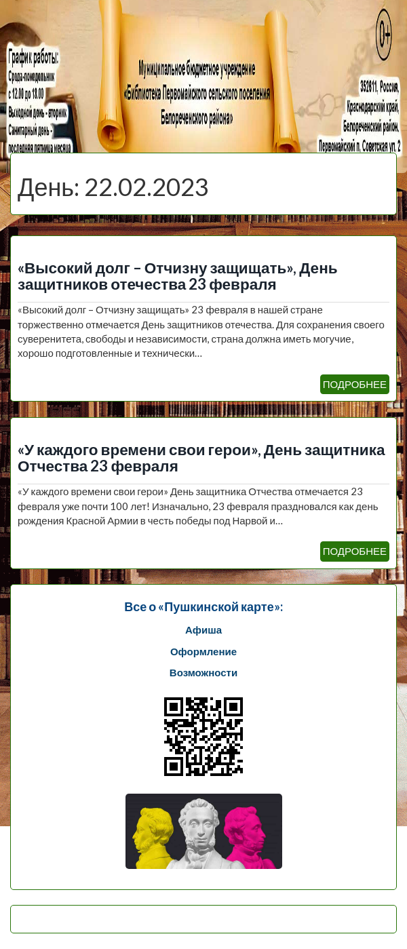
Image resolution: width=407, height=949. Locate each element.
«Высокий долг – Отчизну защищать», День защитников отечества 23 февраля (178, 276)
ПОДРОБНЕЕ (355, 384)
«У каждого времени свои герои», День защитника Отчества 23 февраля (201, 458)
